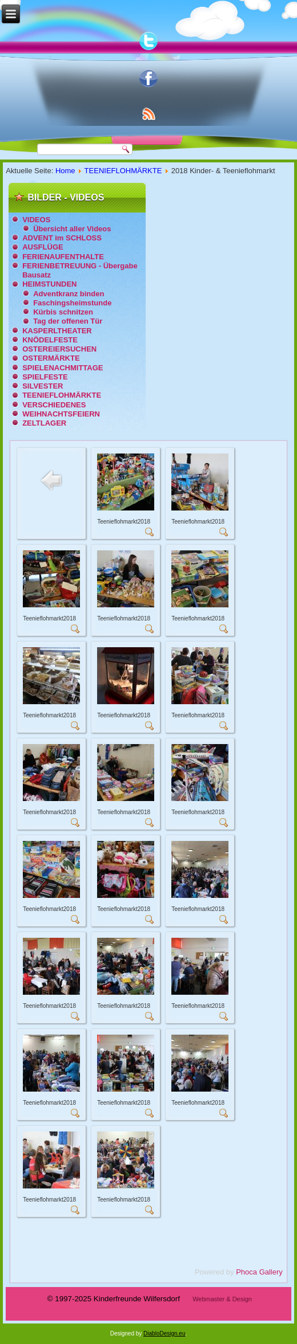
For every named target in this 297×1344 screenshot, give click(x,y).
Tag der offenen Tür (67, 321)
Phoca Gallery (259, 1272)
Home (65, 170)
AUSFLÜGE (42, 247)
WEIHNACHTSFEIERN (61, 414)
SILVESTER (42, 386)
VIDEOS (36, 219)
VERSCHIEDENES (54, 405)
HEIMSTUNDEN (49, 284)
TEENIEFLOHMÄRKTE (123, 170)
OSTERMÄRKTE (50, 358)
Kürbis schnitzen (63, 312)
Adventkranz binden (68, 293)
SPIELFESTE (44, 377)
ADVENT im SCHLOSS (62, 238)
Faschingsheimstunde (72, 303)
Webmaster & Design (222, 1299)
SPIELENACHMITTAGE (62, 367)
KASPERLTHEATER (57, 330)
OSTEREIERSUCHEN (59, 349)
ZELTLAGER (44, 423)
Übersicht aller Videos (72, 228)
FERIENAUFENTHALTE (63, 256)
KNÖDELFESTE (50, 340)
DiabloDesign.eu (164, 1333)
